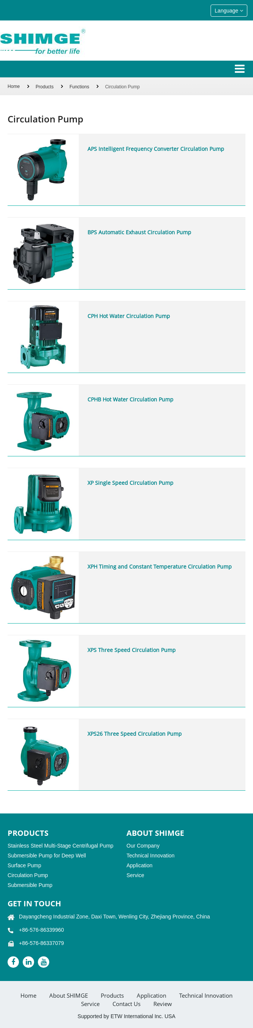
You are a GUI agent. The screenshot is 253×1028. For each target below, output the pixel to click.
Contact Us (126, 1004)
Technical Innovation (150, 855)
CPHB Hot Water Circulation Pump (130, 399)
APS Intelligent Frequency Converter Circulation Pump (155, 148)
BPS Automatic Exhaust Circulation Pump (139, 232)
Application (139, 865)
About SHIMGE (68, 995)
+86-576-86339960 (41, 930)
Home (14, 86)
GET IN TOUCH (34, 903)
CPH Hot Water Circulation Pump (128, 316)
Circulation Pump (28, 875)
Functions (79, 86)
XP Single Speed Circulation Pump (130, 482)
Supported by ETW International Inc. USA (126, 1016)
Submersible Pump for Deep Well (47, 855)
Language (229, 11)
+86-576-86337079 (41, 943)
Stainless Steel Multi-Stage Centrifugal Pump (60, 846)
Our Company (142, 846)
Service (135, 875)
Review (162, 1004)
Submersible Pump (30, 885)
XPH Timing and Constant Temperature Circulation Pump (159, 566)
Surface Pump (24, 865)
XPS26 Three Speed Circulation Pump (134, 733)
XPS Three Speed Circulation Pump (131, 649)
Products (44, 86)
